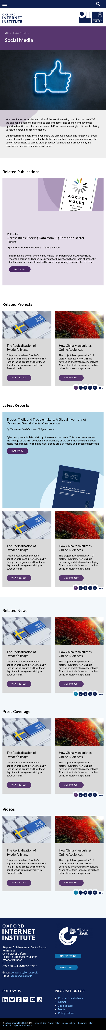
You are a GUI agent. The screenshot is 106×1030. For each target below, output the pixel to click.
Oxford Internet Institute (16, 1023)
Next (101, 388)
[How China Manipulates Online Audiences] (79, 343)
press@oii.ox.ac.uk (21, 975)
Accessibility (8, 1025)
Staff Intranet (68, 956)
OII (7, 32)
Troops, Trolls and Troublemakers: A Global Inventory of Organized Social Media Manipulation (46, 421)
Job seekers (65, 1005)
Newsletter (66, 967)
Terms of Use (40, 1023)
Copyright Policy (85, 1023)
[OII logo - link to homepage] (12, 22)
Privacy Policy (54, 1023)
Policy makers (66, 1013)
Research (20, 32)
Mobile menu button (4, 4)
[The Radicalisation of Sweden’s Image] (26, 343)
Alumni (62, 1002)
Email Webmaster (24, 1025)
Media (61, 1009)
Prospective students (70, 998)
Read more (20, 269)
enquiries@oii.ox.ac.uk (25, 972)
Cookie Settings (69, 1023)
